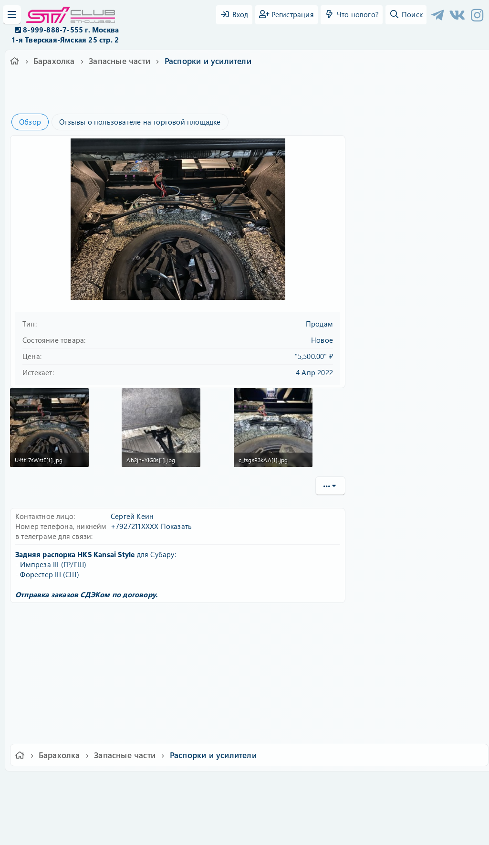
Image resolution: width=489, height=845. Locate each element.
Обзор (30, 122)
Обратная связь (160, 782)
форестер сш (174, 98)
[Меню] (12, 14)
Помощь (381, 782)
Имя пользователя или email (412, 146)
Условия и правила (222, 782)
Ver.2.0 (59, 782)
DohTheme (269, 831)
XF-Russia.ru (43, 802)
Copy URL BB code (389, 705)
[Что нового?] (352, 14)
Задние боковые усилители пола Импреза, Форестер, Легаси (423, 414)
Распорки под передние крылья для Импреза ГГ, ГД (423, 497)
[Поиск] (406, 14)
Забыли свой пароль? (400, 207)
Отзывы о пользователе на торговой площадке (139, 122)
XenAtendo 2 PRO (207, 817)
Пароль (375, 178)
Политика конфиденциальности (309, 782)
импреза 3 (135, 98)
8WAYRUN (288, 809)
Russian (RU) (105, 782)
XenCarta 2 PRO (207, 809)
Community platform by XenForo (244, 795)
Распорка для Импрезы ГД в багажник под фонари (425, 575)
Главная (415, 782)
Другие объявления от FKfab (418, 383)
